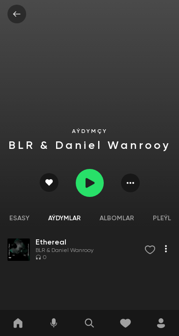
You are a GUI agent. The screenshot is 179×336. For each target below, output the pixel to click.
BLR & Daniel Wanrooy (64, 250)
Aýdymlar (64, 218)
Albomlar (117, 218)
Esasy (19, 218)
